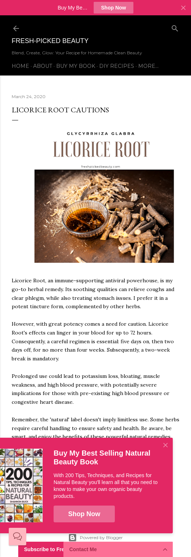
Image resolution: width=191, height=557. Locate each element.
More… (148, 66)
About (42, 66)
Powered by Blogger (95, 537)
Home (20, 66)
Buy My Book (75, 66)
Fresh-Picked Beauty (50, 41)
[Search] (175, 27)
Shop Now (113, 8)
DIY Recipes (116, 66)
